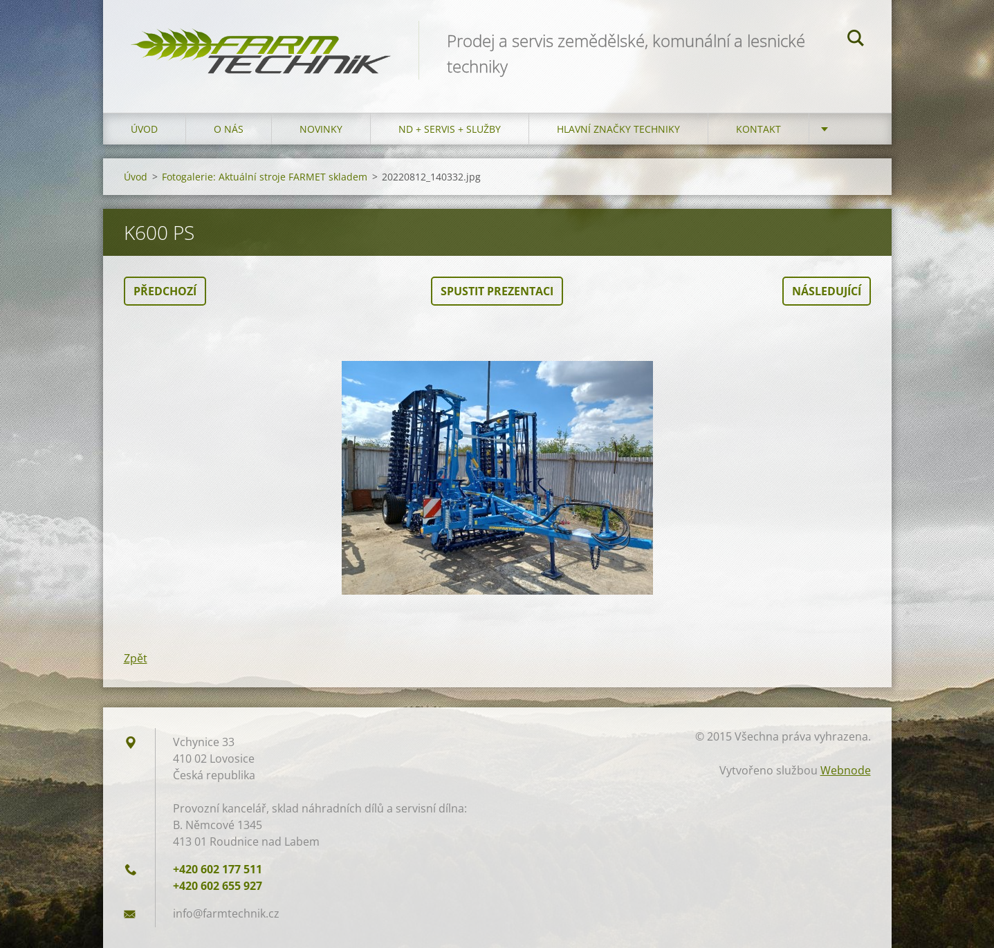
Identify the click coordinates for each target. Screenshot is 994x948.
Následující (826, 291)
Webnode (845, 770)
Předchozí (165, 291)
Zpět (135, 658)
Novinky (321, 129)
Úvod (144, 129)
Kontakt (758, 129)
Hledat (855, 40)
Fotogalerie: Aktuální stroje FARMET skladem (264, 176)
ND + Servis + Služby (449, 129)
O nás (228, 129)
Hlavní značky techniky (618, 129)
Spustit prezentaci (497, 291)
